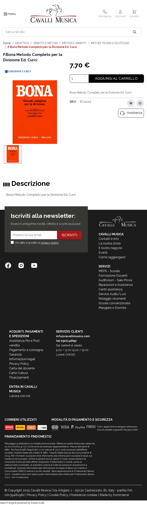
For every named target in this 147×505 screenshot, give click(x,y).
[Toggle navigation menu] (5, 14)
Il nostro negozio (110, 248)
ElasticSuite (37, 502)
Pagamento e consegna (26, 350)
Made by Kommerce (114, 495)
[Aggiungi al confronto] (140, 103)
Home (7, 43)
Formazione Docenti (113, 275)
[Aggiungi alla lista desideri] (131, 103)
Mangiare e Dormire (112, 308)
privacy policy (50, 242)
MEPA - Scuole (109, 271)
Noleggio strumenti (112, 298)
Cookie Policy (58, 495)
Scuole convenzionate (114, 303)
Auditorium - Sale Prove (115, 280)
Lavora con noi (19, 396)
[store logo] (54, 14)
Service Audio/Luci (112, 294)
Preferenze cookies (83, 495)
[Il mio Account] (120, 14)
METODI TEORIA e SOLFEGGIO (110, 43)
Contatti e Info (109, 239)
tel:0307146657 (66, 340)
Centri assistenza (110, 289)
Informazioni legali (22, 359)
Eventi (103, 252)
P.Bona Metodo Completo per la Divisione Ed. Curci (42, 46)
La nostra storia (110, 243)
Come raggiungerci (112, 257)
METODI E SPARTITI (74, 43)
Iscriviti (69, 235)
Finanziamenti (19, 377)
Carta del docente (22, 368)
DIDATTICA (22, 43)
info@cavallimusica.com (73, 336)
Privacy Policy (19, 364)
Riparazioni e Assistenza (116, 285)
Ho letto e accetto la (37, 242)
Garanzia (15, 354)
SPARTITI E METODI (45, 43)
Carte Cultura (18, 373)
